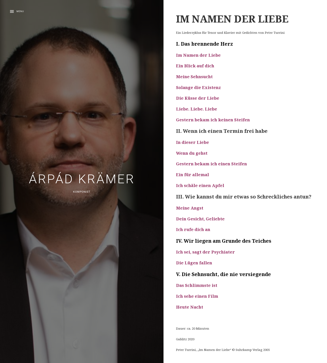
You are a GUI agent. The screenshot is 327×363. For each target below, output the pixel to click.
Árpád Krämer (82, 179)
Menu (20, 11)
